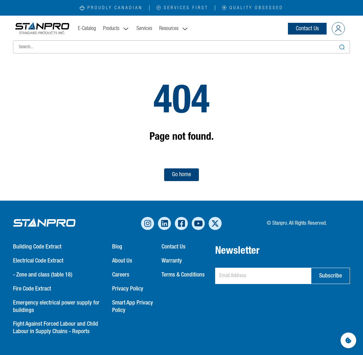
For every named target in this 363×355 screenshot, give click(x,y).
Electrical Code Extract (38, 260)
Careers (120, 274)
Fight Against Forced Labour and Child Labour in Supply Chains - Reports (55, 327)
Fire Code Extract (32, 288)
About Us (122, 260)
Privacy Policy (127, 288)
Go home (181, 174)
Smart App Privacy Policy (132, 306)
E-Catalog (87, 28)
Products (116, 28)
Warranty (172, 260)
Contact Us (307, 28)
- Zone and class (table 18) (42, 274)
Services (144, 28)
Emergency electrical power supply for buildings (56, 306)
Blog (117, 246)
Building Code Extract (37, 246)
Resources (173, 28)
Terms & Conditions (183, 274)
